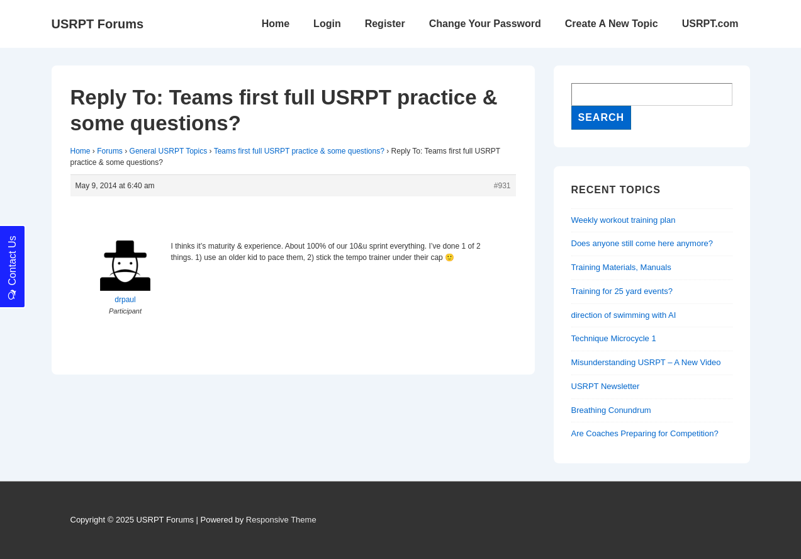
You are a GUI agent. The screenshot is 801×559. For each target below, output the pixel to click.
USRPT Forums (98, 24)
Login (327, 23)
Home (275, 23)
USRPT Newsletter (605, 386)
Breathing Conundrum (611, 410)
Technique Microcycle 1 (613, 338)
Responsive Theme (281, 519)
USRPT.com (710, 23)
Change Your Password (485, 23)
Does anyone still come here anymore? (642, 243)
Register (385, 23)
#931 (502, 185)
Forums (110, 151)
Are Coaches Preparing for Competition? (645, 433)
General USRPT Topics (169, 151)
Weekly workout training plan (623, 220)
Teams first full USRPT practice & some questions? (299, 151)
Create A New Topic (611, 23)
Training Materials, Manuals (621, 267)
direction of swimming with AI (623, 315)
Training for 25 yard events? (622, 291)
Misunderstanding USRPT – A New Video (646, 362)
